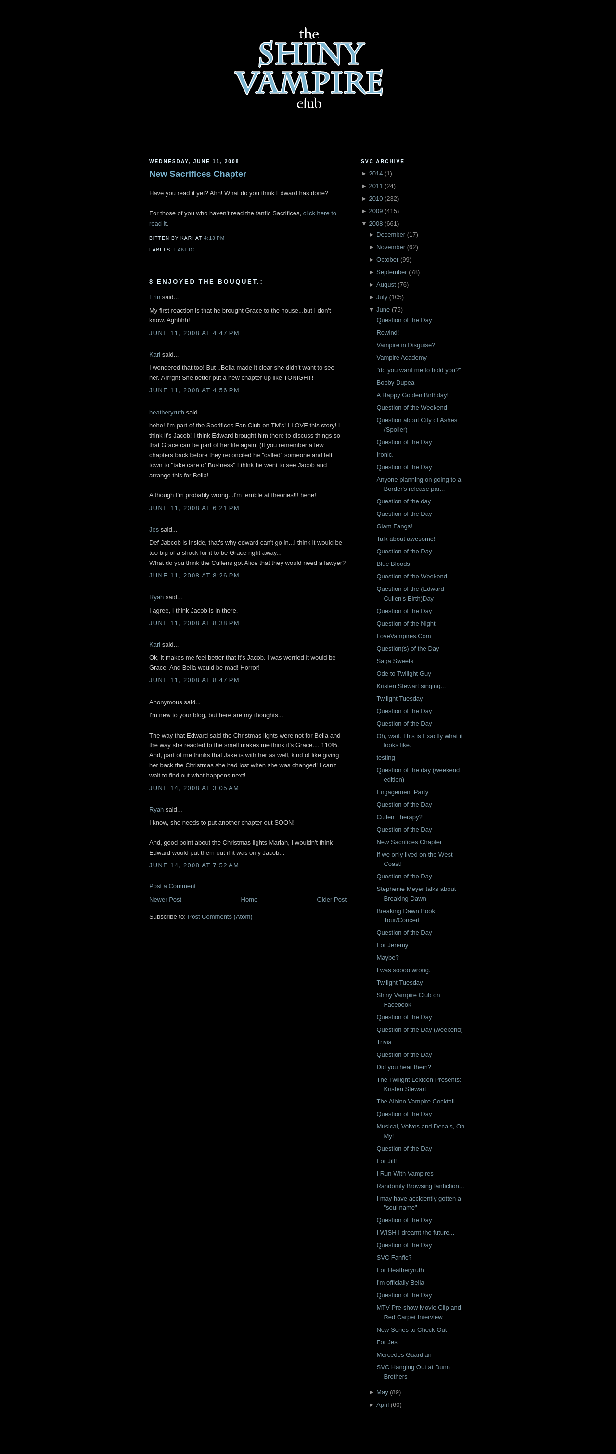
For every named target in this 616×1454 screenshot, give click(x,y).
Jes (154, 529)
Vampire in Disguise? (405, 345)
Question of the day (403, 501)
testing (385, 757)
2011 (376, 185)
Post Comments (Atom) (220, 916)
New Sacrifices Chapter (197, 174)
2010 (376, 198)
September (391, 272)
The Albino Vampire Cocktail (415, 1101)
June (383, 309)
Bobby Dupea (395, 382)
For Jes (386, 1342)
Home (249, 899)
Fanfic (184, 249)
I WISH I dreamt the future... (415, 1232)
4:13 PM (214, 238)
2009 (376, 210)
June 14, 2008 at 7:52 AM (194, 865)
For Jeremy (392, 945)
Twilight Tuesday (399, 698)
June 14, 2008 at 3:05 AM (194, 787)
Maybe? (387, 957)
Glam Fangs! (394, 526)
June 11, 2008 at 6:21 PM (194, 508)
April (382, 1404)
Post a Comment (172, 886)
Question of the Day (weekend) (419, 1029)
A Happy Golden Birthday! (412, 395)
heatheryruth (166, 412)
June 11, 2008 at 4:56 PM (194, 390)
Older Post (331, 899)
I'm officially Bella (400, 1282)
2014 (376, 173)
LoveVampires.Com (403, 635)
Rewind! (387, 332)
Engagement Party (402, 792)
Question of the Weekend (411, 407)
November (390, 247)
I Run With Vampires (404, 1173)
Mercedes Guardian (403, 1354)
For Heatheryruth (400, 1270)
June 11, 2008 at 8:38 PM (194, 623)
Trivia (383, 1042)
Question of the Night (405, 623)
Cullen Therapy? (399, 817)
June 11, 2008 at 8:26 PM (194, 575)
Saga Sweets (394, 660)
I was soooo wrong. (403, 970)
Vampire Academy (401, 357)
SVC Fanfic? (393, 1257)
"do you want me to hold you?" (418, 370)
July (381, 297)
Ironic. (384, 454)
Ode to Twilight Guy (403, 673)
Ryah (156, 597)
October (387, 259)
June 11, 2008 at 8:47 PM (194, 680)
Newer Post (165, 899)
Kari (154, 354)
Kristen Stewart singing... (411, 685)
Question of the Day (404, 320)
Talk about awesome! (405, 538)
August (386, 284)
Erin (154, 297)
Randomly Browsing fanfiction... (420, 1186)
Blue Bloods (393, 563)
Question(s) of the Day (407, 648)
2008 (376, 223)
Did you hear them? (403, 1067)
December (390, 234)
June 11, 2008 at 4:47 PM (194, 333)
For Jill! (386, 1161)
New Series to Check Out (411, 1329)
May (382, 1392)
